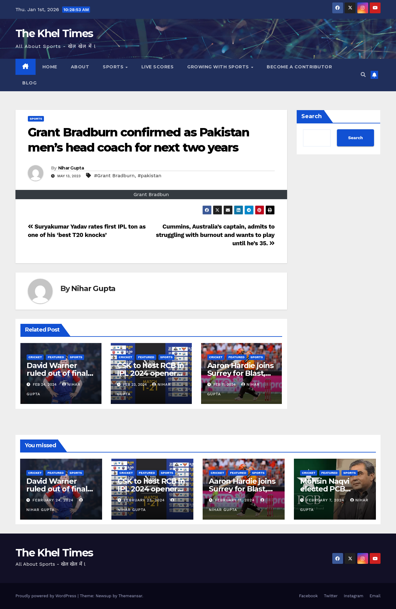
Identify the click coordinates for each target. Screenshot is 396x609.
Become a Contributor (299, 67)
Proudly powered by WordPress (46, 596)
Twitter (331, 596)
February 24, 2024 (53, 500)
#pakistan (149, 175)
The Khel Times (54, 33)
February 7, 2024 (326, 500)
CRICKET (35, 357)
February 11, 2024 (235, 500)
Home (49, 67)
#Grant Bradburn (114, 175)
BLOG (29, 83)
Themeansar (130, 596)
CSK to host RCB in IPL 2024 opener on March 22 (150, 373)
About (80, 67)
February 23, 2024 (145, 500)
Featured (56, 357)
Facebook (308, 596)
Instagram (353, 596)
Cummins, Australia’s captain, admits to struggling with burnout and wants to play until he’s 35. (215, 235)
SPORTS (114, 67)
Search (311, 116)
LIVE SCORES (157, 67)
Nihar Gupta (71, 168)
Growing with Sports (218, 67)
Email (375, 596)
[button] (363, 75)
